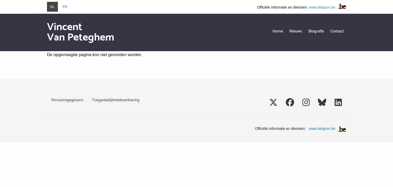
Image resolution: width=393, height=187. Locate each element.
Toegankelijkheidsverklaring (115, 100)
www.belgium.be (322, 7)
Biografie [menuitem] (316, 31)
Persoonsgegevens (67, 100)
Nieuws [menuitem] (295, 31)
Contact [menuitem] (337, 31)
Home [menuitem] (277, 31)
